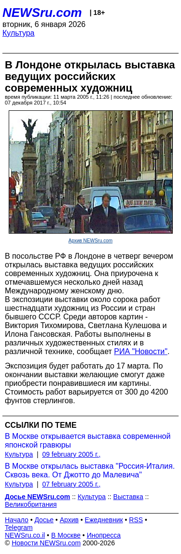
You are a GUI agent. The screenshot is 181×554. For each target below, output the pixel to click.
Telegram (19, 527)
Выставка (128, 497)
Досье (44, 520)
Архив (69, 520)
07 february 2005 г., (71, 484)
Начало (16, 520)
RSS (136, 520)
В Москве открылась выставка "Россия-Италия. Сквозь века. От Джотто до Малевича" (90, 470)
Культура (18, 33)
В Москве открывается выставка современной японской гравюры (87, 440)
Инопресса (104, 535)
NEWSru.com (42, 12)
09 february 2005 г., (71, 454)
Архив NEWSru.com (90, 240)
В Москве (66, 535)
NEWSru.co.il (25, 535)
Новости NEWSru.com (46, 543)
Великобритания (31, 504)
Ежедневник (104, 520)
